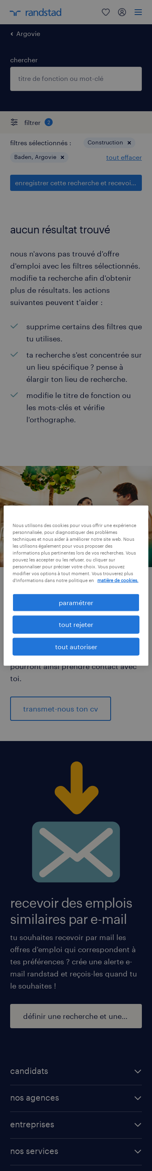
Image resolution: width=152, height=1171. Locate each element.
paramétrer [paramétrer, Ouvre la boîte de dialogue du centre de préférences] (76, 602)
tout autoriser (76, 646)
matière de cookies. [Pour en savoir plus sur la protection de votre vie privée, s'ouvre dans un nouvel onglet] (117, 580)
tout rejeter (76, 624)
